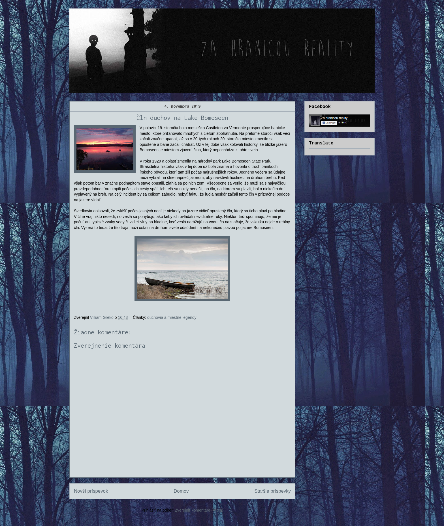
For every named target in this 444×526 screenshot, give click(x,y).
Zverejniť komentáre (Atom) (199, 510)
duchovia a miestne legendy (172, 317)
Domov (181, 491)
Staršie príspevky (272, 491)
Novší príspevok (91, 491)
